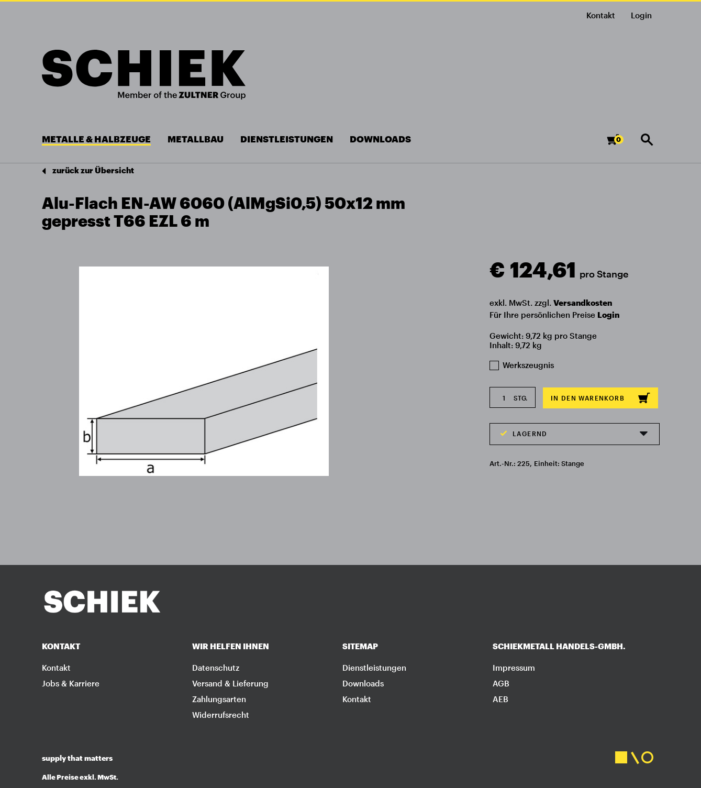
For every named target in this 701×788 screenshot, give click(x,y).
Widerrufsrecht (220, 714)
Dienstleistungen (374, 667)
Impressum (514, 667)
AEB (500, 699)
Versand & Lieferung (230, 683)
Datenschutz (215, 667)
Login (608, 314)
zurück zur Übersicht (88, 170)
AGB (501, 683)
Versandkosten (582, 302)
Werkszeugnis (521, 365)
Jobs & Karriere (70, 683)
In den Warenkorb (600, 398)
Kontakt (600, 15)
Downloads (363, 683)
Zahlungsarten (219, 699)
